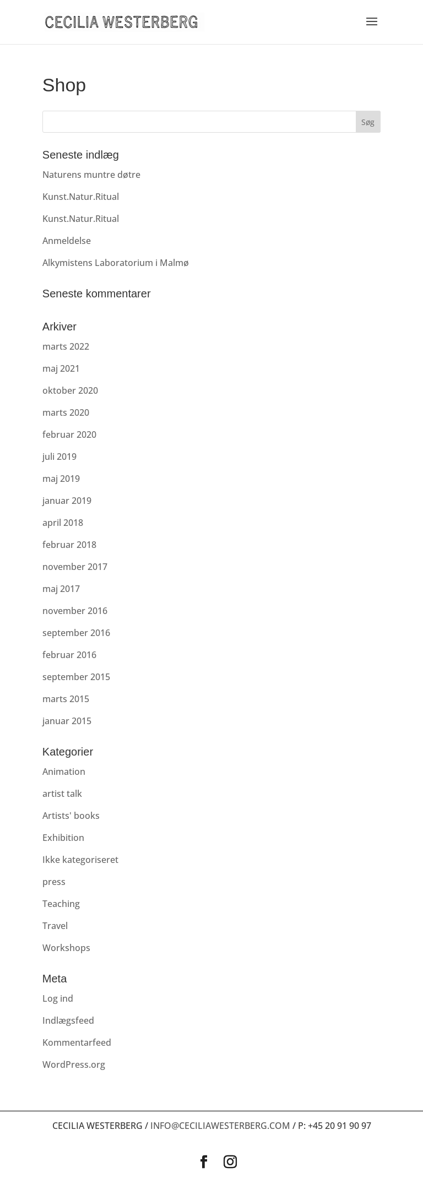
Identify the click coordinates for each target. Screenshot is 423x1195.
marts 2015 (65, 699)
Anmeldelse (66, 241)
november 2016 (74, 611)
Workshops (66, 948)
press (54, 882)
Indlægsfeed (68, 1020)
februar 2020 (69, 434)
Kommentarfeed (76, 1042)
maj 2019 (61, 478)
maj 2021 (61, 368)
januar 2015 (66, 721)
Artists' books (71, 816)
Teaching (61, 904)
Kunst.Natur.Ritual (80, 197)
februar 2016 (69, 655)
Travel (55, 926)
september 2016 (76, 633)
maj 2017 (61, 589)
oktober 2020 (70, 390)
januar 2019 (66, 501)
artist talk (62, 793)
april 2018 (62, 523)
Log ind (57, 998)
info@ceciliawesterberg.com (220, 1126)
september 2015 (76, 677)
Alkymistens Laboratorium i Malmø (115, 263)
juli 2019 (59, 456)
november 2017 (74, 567)
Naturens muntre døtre (91, 175)
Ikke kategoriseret (80, 860)
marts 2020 (65, 412)
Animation (63, 771)
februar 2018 (69, 545)
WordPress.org (73, 1064)
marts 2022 (65, 346)
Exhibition (63, 838)
